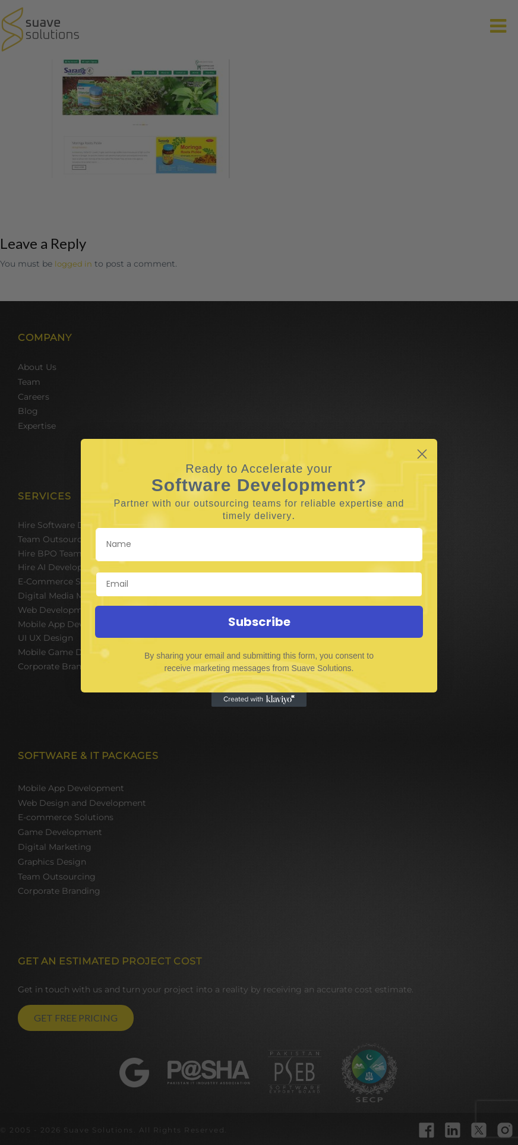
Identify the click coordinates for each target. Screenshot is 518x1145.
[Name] (259, 545)
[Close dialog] (422, 454)
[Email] (259, 584)
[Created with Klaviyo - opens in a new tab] (259, 699)
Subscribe (259, 621)
